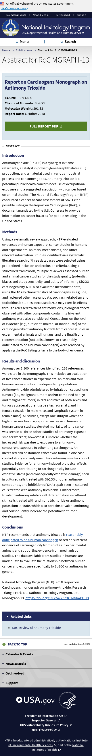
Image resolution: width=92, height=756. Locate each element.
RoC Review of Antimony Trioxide (36, 627)
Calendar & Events (16, 15)
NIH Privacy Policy (44, 730)
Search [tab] (70, 41)
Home (6, 50)
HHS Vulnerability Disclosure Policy (44, 725)
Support (81, 15)
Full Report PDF (44, 126)
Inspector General (44, 720)
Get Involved (63, 15)
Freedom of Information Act (44, 716)
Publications (24, 50)
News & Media (40, 15)
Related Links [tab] (21, 616)
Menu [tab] (24, 41)
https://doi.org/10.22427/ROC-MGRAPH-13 (57, 598)
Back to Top (17, 644)
